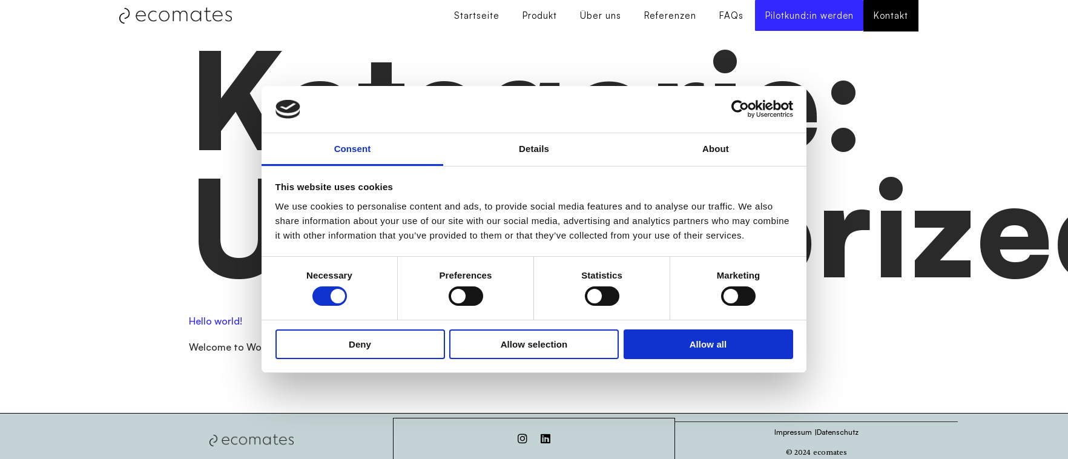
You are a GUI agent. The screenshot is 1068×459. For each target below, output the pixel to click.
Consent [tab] (352, 149)
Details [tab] (534, 149)
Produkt (538, 16)
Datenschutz (838, 432)
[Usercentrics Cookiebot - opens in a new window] (740, 109)
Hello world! (215, 321)
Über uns (598, 16)
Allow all (708, 344)
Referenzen (668, 16)
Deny (360, 344)
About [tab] (715, 149)
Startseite (475, 16)
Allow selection (534, 344)
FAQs (729, 16)
